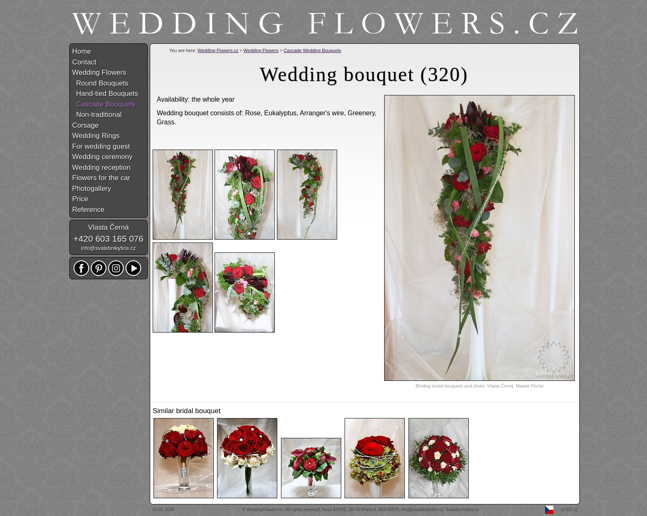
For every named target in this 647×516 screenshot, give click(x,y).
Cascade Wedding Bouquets (312, 50)
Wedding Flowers (261, 50)
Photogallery (91, 189)
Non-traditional (97, 115)
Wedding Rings (96, 136)
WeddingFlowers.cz (264, 509)
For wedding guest (101, 146)
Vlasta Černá (108, 227)
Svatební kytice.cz (462, 509)
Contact (84, 62)
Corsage (85, 125)
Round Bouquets (100, 83)
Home (81, 51)
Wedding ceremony (102, 157)
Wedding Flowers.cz (218, 50)
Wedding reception (101, 167)
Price (80, 199)
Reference (88, 210)
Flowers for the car (101, 178)
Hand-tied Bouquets (105, 93)
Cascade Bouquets (103, 104)
